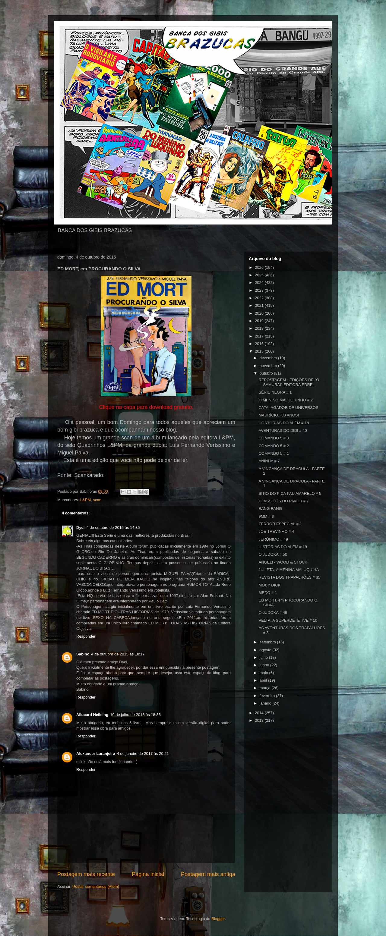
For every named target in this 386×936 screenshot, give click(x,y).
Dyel (80, 527)
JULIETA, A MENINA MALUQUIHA (288, 569)
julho (264, 657)
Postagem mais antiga (208, 874)
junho (265, 665)
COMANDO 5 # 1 (273, 453)
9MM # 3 (266, 516)
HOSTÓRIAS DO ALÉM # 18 (283, 423)
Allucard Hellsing (92, 714)
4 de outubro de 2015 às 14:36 (113, 527)
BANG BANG (270, 508)
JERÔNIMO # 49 (273, 539)
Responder (86, 636)
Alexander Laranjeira (95, 753)
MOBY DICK (269, 585)
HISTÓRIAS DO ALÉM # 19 (282, 547)
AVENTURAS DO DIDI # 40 (282, 430)
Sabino (82, 654)
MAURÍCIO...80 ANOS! (278, 415)
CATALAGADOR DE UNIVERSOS (288, 407)
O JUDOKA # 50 (272, 554)
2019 (260, 321)
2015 (260, 351)
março (266, 688)
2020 (260, 313)
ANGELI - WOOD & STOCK (282, 562)
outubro (267, 373)
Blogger (218, 918)
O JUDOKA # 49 (272, 612)
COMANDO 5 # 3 (273, 438)
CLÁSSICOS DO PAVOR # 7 (283, 501)
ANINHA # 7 (269, 461)
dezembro (269, 358)
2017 (260, 336)
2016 (260, 343)
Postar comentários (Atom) (96, 886)
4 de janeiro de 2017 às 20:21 (143, 753)
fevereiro (268, 695)
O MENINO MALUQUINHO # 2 (285, 400)
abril (264, 680)
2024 (260, 282)
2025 (260, 275)
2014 (260, 713)
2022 (260, 298)
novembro (269, 365)
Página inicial (148, 874)
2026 (260, 267)
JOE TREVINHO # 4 (276, 531)
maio (264, 673)
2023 (260, 290)
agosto (266, 650)
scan (97, 500)
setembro (268, 642)
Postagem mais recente (86, 874)
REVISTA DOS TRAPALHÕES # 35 (289, 577)
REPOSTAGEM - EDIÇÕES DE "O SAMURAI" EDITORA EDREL (288, 382)
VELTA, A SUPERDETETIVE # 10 (287, 620)
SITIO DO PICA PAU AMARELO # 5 (289, 493)
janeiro (266, 703)
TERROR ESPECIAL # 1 (280, 524)
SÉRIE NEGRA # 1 (275, 392)
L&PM (85, 500)
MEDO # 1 (267, 592)
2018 (260, 328)
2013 (260, 720)
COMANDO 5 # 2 (273, 446)
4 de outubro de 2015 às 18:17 (117, 654)
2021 (260, 305)
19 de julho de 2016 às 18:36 (135, 714)
